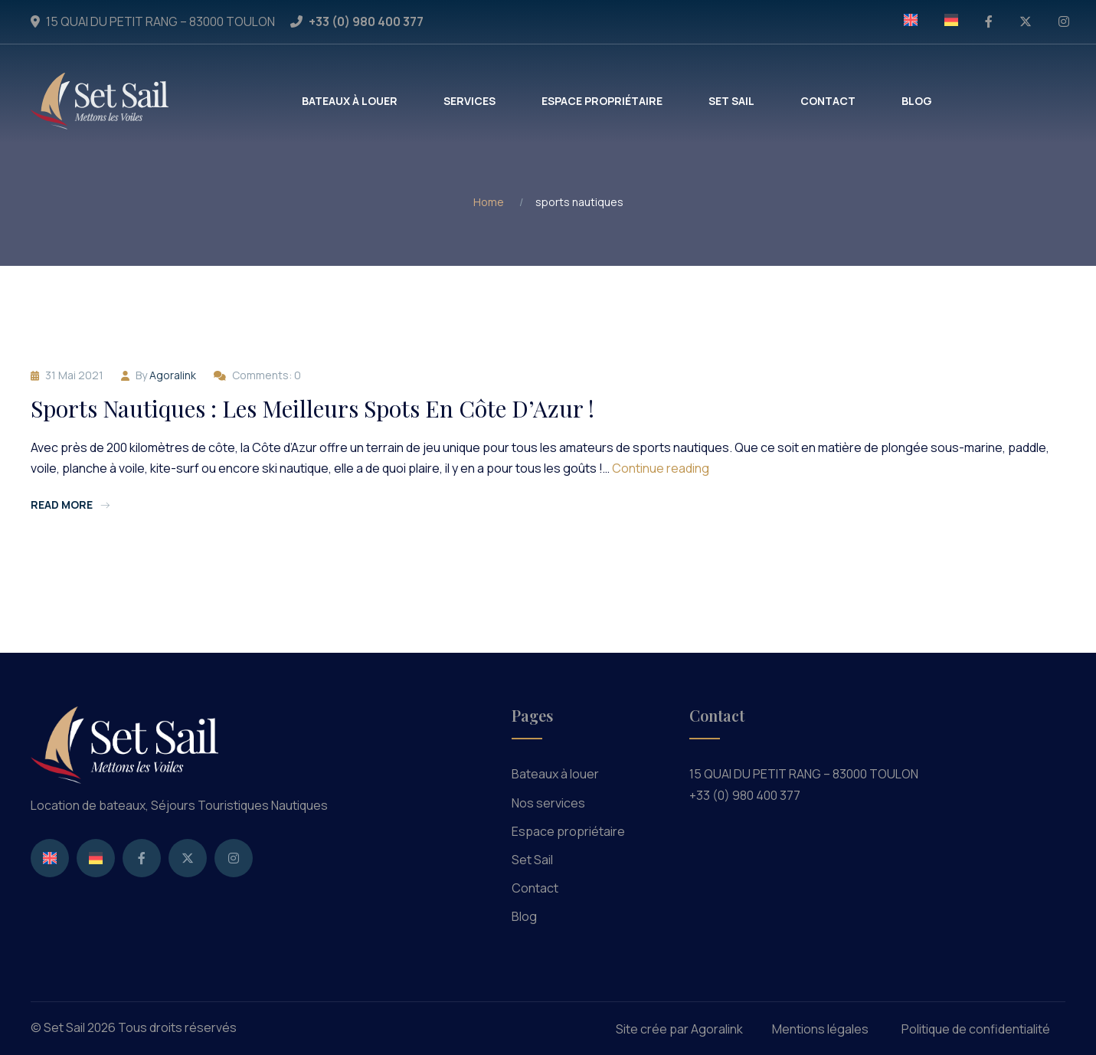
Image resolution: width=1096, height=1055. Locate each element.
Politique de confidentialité (975, 1029)
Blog (524, 916)
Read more (70, 504)
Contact (535, 888)
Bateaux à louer (555, 773)
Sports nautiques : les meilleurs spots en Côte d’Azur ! (312, 408)
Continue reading (660, 468)
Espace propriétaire (568, 831)
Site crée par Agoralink (679, 1029)
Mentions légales (820, 1029)
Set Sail (532, 859)
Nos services (548, 803)
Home (488, 202)
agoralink (172, 375)
